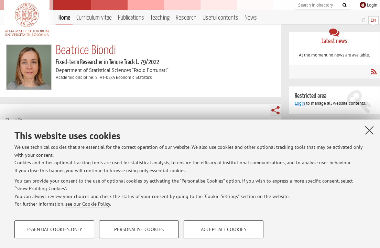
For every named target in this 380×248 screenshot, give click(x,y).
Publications (131, 17)
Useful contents (220, 17)
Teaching (160, 17)
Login (300, 103)
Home (64, 17)
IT (363, 20)
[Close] (369, 130)
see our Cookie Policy (87, 204)
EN (373, 20)
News (251, 17)
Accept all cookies (223, 229)
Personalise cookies (139, 229)
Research (186, 17)
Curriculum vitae (94, 17)
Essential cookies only (54, 229)
